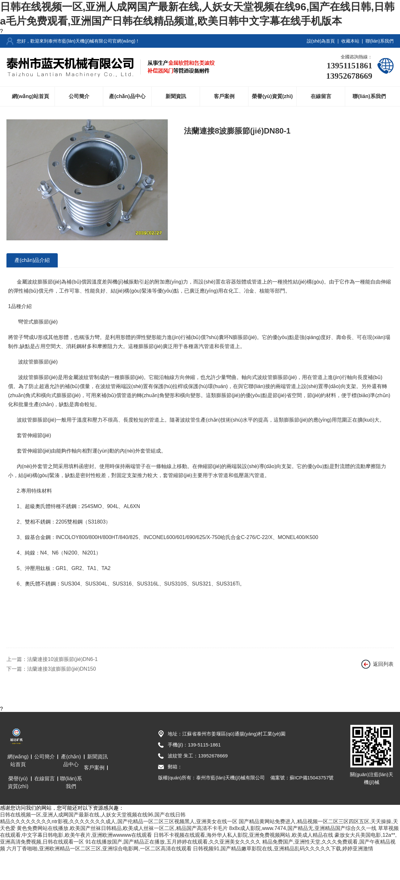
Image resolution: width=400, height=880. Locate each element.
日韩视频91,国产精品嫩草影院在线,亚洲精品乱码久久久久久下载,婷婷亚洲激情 (283, 848)
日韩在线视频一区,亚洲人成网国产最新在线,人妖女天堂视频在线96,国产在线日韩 (92, 814)
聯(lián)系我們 (379, 41)
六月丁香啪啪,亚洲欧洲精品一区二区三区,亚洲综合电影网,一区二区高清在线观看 (98, 848)
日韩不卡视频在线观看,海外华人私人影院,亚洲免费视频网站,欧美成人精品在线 (243, 835)
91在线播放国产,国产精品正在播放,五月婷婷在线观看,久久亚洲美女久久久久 (173, 842)
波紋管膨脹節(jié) (37, 362)
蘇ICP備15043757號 (312, 777)
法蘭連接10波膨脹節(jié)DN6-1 (62, 659)
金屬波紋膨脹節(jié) (39, 282)
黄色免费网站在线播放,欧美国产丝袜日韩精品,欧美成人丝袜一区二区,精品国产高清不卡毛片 (122, 828)
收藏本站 (350, 41)
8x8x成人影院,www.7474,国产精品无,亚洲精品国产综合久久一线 (302, 828)
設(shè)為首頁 (321, 41)
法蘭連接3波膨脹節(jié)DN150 (61, 669)
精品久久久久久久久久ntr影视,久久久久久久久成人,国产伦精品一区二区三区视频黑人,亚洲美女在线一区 (118, 821)
